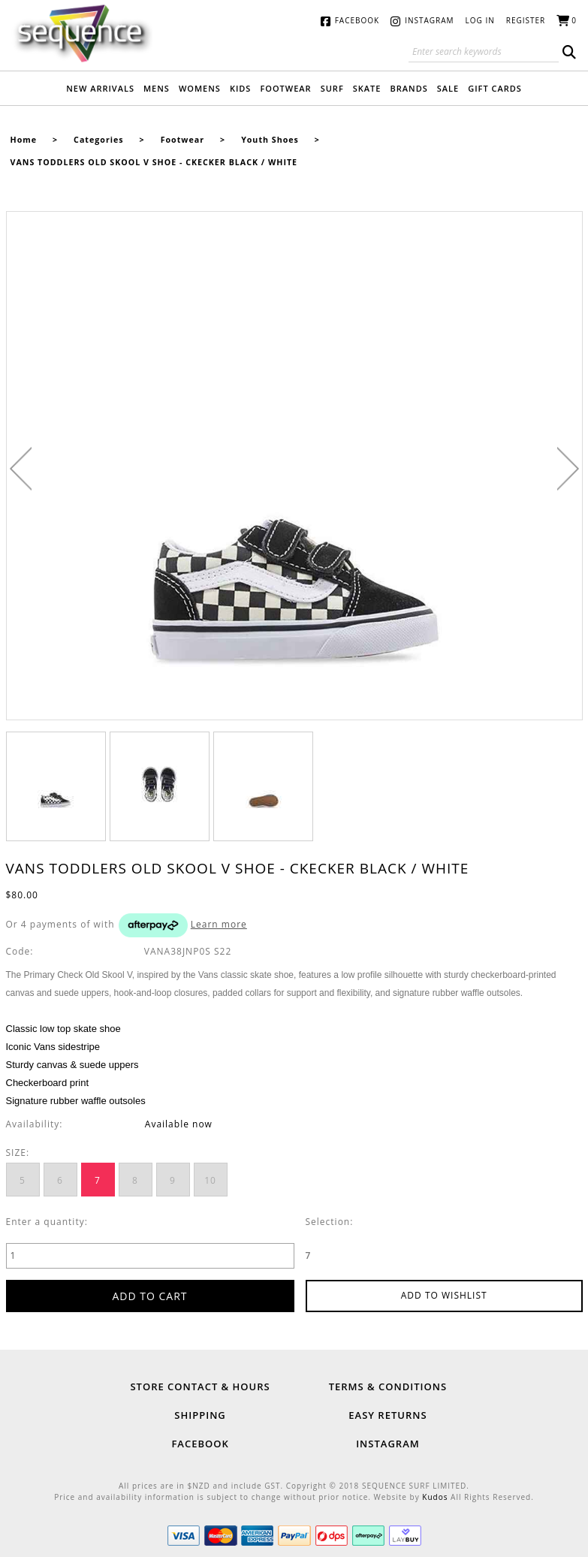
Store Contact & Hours (200, 1386)
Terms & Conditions (388, 1386)
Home (24, 139)
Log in (480, 20)
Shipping (199, 1415)
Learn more (219, 924)
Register (526, 20)
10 (210, 1180)
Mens (156, 88)
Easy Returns (387, 1415)
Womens (200, 88)
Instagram (429, 20)
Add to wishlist (444, 1295)
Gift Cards (495, 88)
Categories (98, 139)
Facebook (357, 20)
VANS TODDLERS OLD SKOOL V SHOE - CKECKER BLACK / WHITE (154, 162)
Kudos (435, 1497)
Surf (332, 88)
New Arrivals (100, 88)
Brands (408, 88)
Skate (367, 88)
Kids (241, 88)
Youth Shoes (270, 139)
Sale (448, 88)
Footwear (285, 88)
